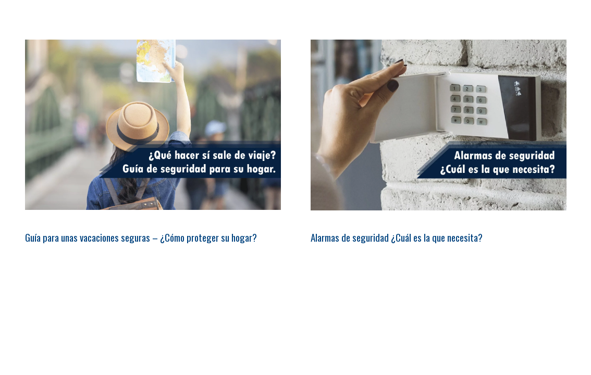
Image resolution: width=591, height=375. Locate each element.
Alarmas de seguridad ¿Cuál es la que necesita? (397, 237)
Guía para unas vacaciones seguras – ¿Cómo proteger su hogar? (141, 237)
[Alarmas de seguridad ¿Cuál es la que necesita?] (439, 125)
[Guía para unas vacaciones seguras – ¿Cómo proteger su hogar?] (153, 125)
